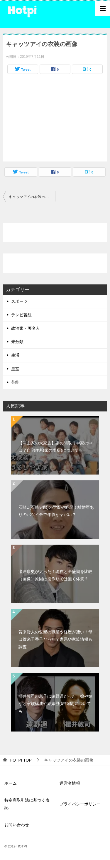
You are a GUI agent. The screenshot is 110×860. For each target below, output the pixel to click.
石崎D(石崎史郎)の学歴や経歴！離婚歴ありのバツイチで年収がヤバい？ (56, 511)
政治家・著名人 (25, 328)
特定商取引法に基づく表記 (27, 804)
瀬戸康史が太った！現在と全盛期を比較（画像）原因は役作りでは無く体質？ (55, 575)
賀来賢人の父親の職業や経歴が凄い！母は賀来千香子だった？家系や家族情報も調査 (55, 639)
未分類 (17, 341)
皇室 (15, 368)
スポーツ (19, 301)
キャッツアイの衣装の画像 (31, 197)
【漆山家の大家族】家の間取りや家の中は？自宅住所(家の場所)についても (55, 447)
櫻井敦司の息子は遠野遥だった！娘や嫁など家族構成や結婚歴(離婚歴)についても (55, 703)
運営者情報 (70, 783)
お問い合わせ (16, 824)
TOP (21, 760)
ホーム (10, 783)
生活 (15, 355)
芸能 (15, 382)
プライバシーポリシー (80, 804)
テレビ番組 (21, 314)
